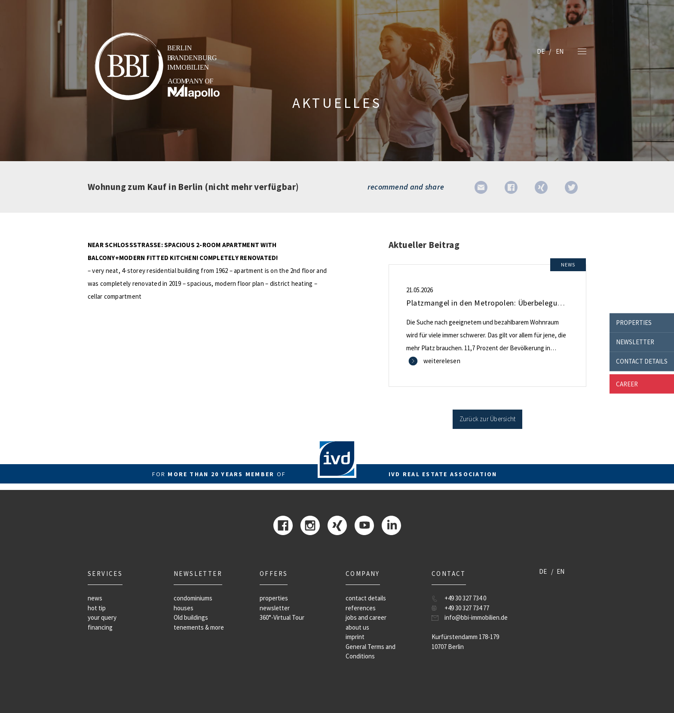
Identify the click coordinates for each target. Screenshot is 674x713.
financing (100, 627)
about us (357, 627)
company (363, 573)
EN (560, 51)
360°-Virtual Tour (282, 617)
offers (274, 573)
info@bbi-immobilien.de (476, 617)
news (95, 598)
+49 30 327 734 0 (465, 598)
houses (183, 608)
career (627, 383)
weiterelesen (441, 361)
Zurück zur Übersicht (488, 419)
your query (102, 617)
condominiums (193, 598)
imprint (355, 637)
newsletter (635, 342)
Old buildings (191, 617)
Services (105, 573)
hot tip (97, 608)
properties (634, 322)
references (361, 608)
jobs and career (366, 617)
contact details (642, 361)
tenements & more (199, 627)
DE (541, 51)
